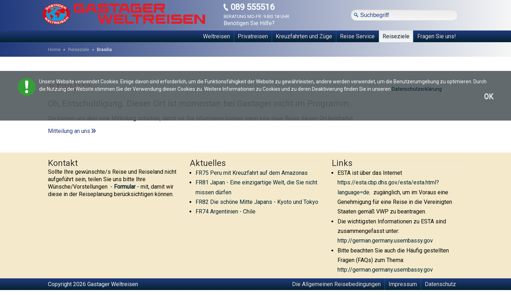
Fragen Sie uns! (436, 36)
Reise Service (357, 36)
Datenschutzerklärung (417, 89)
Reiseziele (396, 36)
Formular (125, 186)
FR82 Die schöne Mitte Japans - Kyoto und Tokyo (257, 202)
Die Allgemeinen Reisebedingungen (336, 284)
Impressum (403, 284)
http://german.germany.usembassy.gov (385, 240)
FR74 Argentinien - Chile (226, 211)
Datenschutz (440, 284)
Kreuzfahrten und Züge (304, 36)
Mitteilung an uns (69, 131)
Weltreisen (216, 36)
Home (54, 49)
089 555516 (252, 7)
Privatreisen (253, 36)
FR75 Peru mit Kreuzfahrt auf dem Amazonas (252, 172)
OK (488, 96)
